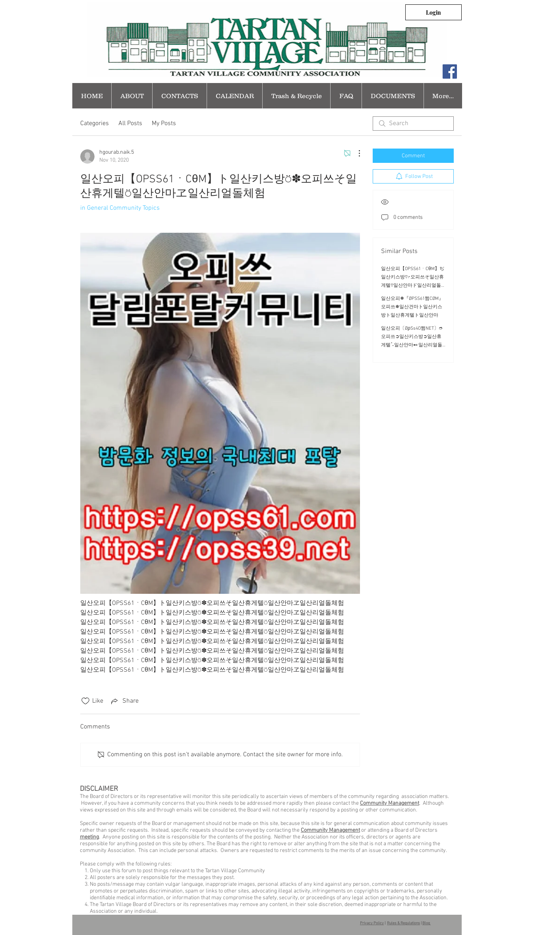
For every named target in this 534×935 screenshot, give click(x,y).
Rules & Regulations (403, 923)
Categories (94, 124)
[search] (413, 123)
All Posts (130, 124)
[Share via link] (124, 701)
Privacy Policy (372, 923)
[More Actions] (355, 153)
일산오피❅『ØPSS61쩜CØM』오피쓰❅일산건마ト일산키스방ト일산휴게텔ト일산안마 (412, 307)
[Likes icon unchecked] (85, 701)
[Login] (433, 12)
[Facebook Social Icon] (450, 71)
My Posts (164, 124)
